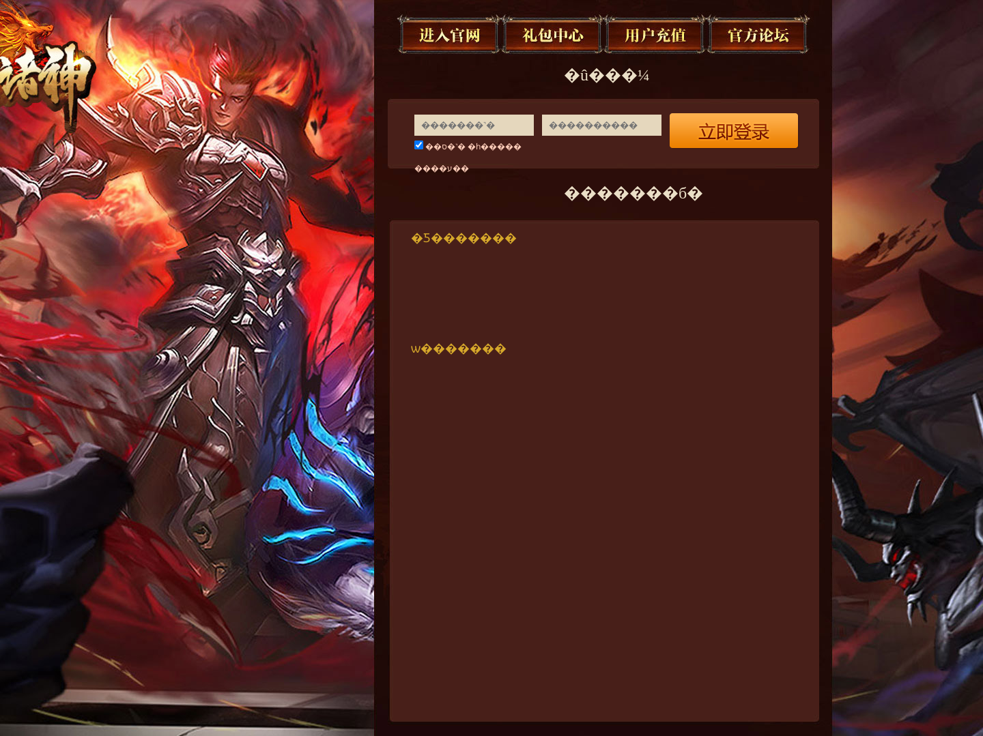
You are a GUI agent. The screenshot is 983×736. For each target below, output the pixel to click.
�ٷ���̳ (759, 34)
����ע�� (441, 168)
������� (450, 34)
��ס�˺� (445, 146)
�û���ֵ (656, 34)
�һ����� (495, 146)
